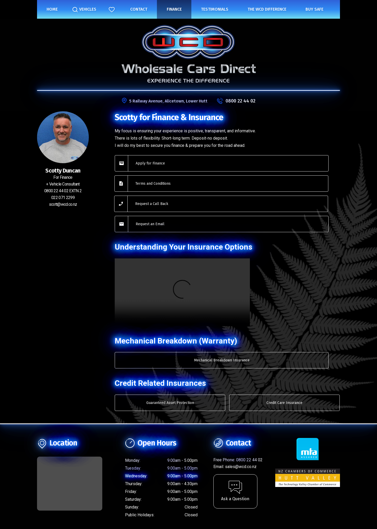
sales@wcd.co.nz (241, 427)
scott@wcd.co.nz (63, 204)
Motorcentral (241, 517)
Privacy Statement (188, 493)
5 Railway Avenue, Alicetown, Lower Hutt (168, 101)
